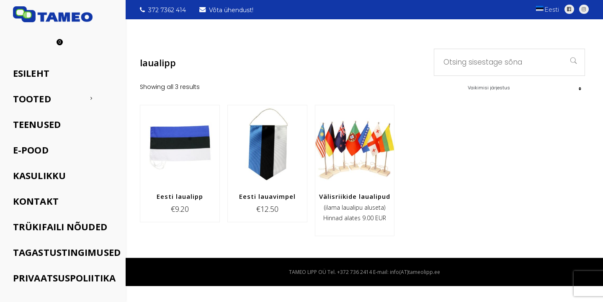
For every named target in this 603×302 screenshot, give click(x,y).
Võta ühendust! (226, 10)
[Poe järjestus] (524, 88)
